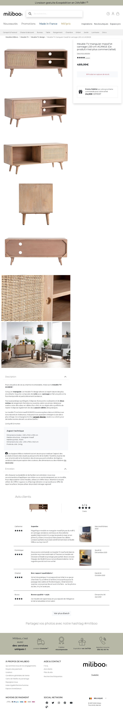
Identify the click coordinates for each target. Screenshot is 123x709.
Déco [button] (104, 32)
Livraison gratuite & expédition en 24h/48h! (61, 2)
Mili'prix (66, 23)
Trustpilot (95, 675)
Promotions (28, 23)
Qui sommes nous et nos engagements (21, 666)
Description (10, 377)
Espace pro (115, 24)
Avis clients (48, 669)
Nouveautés (10, 23)
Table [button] (48, 32)
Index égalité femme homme (17, 685)
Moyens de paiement (14, 669)
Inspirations (86, 24)
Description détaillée (83, 53)
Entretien (9, 469)
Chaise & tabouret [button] (27, 32)
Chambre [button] (69, 32)
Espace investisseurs (13, 688)
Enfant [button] (78, 32)
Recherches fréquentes (53, 676)
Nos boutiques (101, 24)
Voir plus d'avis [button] (61, 613)
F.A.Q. (46, 666)
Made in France (48, 23)
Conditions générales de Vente (17, 675)
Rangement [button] (57, 32)
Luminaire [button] (95, 32)
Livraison (9, 672)
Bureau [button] (40, 32)
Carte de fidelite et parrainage (17, 679)
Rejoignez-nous (12, 682)
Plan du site (48, 672)
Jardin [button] (86, 32)
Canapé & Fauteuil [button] (10, 32)
